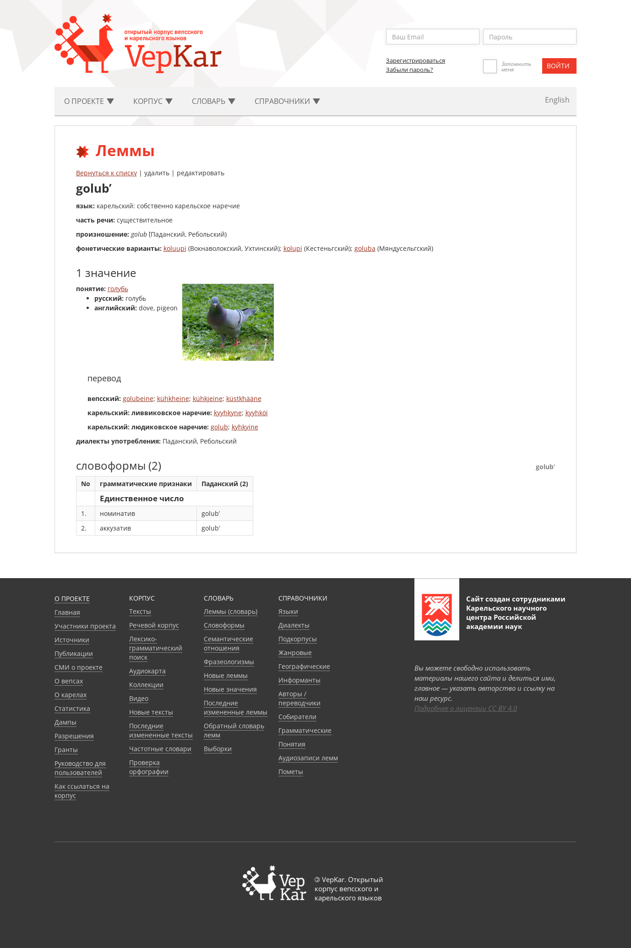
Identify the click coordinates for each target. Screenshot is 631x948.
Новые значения (230, 689)
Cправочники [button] (287, 101)
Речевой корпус (154, 625)
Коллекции (146, 684)
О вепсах (68, 681)
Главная (67, 612)
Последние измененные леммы (235, 707)
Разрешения (74, 735)
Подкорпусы (297, 638)
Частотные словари (160, 748)
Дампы (65, 722)
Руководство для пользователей (80, 768)
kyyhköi (256, 412)
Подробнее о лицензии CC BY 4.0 (465, 708)
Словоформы (224, 625)
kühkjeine (208, 398)
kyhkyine (245, 427)
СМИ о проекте (78, 667)
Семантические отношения (228, 643)
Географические (304, 666)
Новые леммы (226, 675)
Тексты (140, 611)
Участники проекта (85, 626)
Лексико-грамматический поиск (155, 647)
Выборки (218, 748)
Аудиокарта (147, 670)
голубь (118, 288)
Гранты (66, 749)
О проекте (72, 598)
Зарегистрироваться (415, 60)
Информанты (299, 680)
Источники (71, 639)
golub (219, 427)
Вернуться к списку (106, 172)
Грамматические (305, 730)
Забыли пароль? (409, 69)
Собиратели (297, 716)
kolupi (292, 248)
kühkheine (173, 398)
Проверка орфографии (149, 767)
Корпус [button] (153, 101)
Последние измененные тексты (161, 730)
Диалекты (294, 625)
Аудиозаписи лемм (308, 757)
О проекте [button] (89, 101)
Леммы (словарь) (230, 611)
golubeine (138, 398)
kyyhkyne (228, 412)
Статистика (72, 708)
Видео (138, 698)
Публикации (73, 653)
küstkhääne (243, 398)
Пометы (290, 771)
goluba (364, 248)
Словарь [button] (213, 101)
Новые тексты (151, 712)
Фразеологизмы (229, 661)
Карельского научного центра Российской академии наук (506, 617)
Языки (288, 611)
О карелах (70, 694)
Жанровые (295, 652)
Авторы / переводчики (299, 698)
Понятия (291, 744)
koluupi (174, 248)
